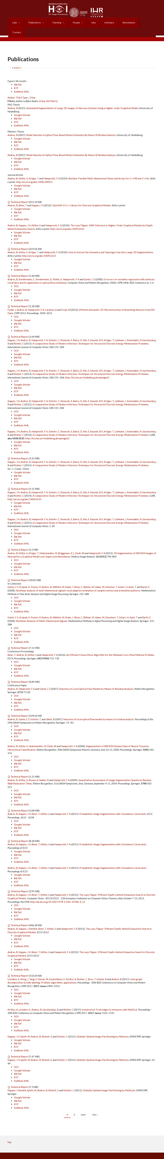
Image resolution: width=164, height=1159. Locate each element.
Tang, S (33, 969)
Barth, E (145, 577)
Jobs (93, 20)
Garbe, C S (89, 269)
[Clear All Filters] (48, 91)
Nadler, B (44, 770)
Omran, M (43, 969)
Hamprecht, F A (52, 168)
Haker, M (99, 577)
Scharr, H (122, 577)
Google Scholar (22, 105)
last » (95, 1104)
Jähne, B (50, 709)
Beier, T (23, 195)
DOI (16, 276)
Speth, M (25, 1026)
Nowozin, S (66, 330)
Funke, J (12, 300)
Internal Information (83, 1150)
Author (11, 87)
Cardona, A (51, 300)
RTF (16, 78)
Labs (15, 20)
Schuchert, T (111, 607)
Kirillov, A (71, 969)
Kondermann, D (44, 269)
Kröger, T (34, 168)
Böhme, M (88, 577)
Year (33, 87)
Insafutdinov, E (57, 969)
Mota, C (78, 577)
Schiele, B (102, 969)
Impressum (149, 1150)
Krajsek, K (24, 577)
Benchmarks (128, 20)
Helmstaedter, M (48, 543)
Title (18, 87)
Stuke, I (69, 577)
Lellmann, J (120, 330)
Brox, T (92, 969)
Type (25, 87)
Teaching (57, 20)
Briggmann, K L (66, 543)
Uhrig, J (24, 969)
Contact (146, 20)
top (9, 1132)
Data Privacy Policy (43, 1154)
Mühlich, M (58, 577)
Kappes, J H (38, 195)
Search (17, 58)
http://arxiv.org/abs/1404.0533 (24, 489)
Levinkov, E (13, 969)
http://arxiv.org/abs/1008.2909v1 (34, 172)
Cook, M (66, 300)
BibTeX (18, 74)
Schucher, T (111, 577)
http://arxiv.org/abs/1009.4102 (67, 219)
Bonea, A (33, 770)
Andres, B (13, 98)
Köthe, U (23, 168)
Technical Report (20, 192)
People (76, 20)
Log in (102, 1150)
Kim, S (86, 330)
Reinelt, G (47, 1026)
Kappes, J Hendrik (28, 918)
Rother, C (19, 333)
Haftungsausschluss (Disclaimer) (137, 1154)
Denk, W (79, 543)
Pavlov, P (36, 577)
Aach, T (132, 577)
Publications (35, 20)
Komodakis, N (134, 330)
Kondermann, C (27, 269)
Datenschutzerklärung (39, 1150)
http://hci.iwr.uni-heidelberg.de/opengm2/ (87, 367)
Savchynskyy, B (51, 999)
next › (84, 1104)
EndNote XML (21, 81)
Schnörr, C (54, 330)
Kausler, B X (96, 330)
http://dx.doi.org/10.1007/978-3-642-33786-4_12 (57, 892)
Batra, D (77, 330)
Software (108, 20)
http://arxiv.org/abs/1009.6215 (39, 246)
